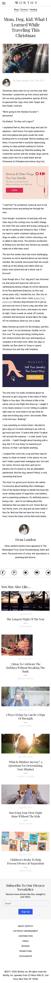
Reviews (25, 946)
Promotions (25, 951)
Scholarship (25, 956)
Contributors (25, 936)
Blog (16, 9)
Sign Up (25, 911)
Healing (33, 9)
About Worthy (25, 926)
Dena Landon (22, 80)
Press (26, 941)
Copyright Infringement (25, 931)
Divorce (24, 9)
